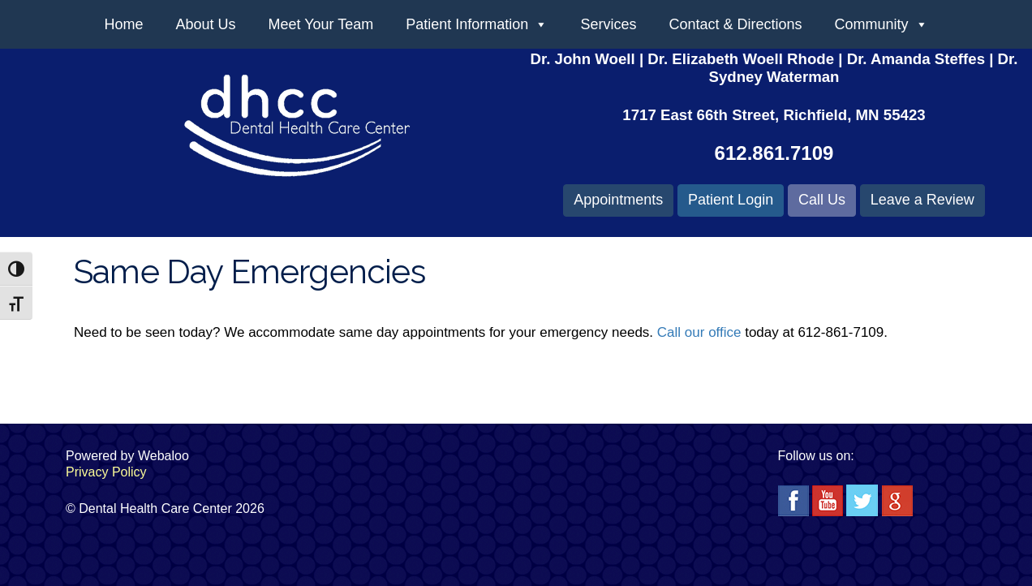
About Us (205, 24)
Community (881, 24)
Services (608, 24)
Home (123, 24)
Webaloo (163, 456)
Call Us (821, 200)
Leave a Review (922, 200)
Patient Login (730, 200)
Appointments (618, 200)
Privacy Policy (106, 472)
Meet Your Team (321, 24)
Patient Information (477, 24)
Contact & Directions (735, 24)
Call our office (699, 332)
